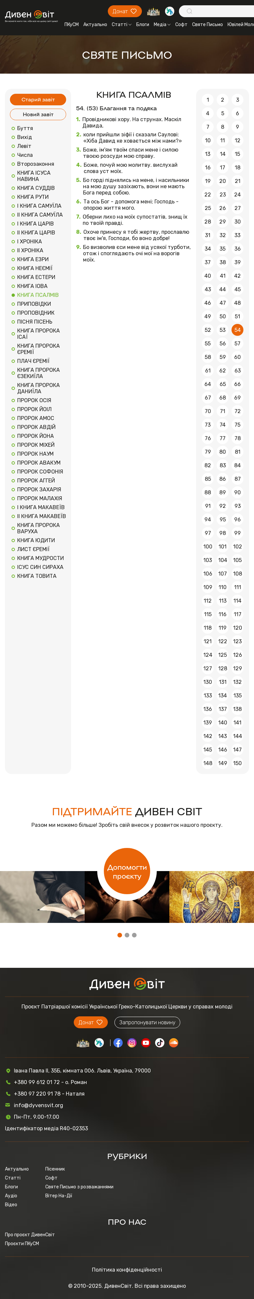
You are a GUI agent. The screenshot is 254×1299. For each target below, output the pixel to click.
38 (223, 262)
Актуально (95, 24)
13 (207, 154)
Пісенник (55, 1169)
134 (222, 695)
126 (237, 655)
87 (237, 479)
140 (222, 723)
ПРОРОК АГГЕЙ (36, 480)
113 (223, 601)
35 (223, 249)
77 (223, 438)
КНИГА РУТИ (33, 197)
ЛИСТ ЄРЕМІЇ (33, 549)
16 (208, 167)
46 (207, 303)
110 (223, 587)
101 (223, 547)
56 (223, 343)
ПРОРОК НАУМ (35, 454)
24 (237, 195)
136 (207, 709)
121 (208, 641)
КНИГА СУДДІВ (36, 188)
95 (223, 519)
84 (237, 465)
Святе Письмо (207, 24)
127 (207, 668)
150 (237, 763)
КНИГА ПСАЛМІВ (38, 295)
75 (237, 425)
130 (207, 682)
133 (208, 695)
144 (237, 736)
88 (207, 492)
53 (223, 330)
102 (237, 547)
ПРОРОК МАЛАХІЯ (39, 498)
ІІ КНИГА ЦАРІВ (36, 232)
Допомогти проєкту (127, 871)
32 (223, 235)
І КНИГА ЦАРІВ (35, 224)
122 (222, 641)
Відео (11, 1205)
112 (208, 601)
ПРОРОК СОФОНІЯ (40, 472)
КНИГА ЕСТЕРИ (36, 277)
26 (222, 208)
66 (237, 384)
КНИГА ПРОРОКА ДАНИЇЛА (38, 388)
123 (237, 641)
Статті (122, 24)
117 (237, 614)
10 (208, 140)
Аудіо (11, 1196)
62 (222, 371)
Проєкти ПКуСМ (22, 1243)
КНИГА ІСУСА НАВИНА (34, 176)
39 (237, 262)
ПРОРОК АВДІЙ (36, 427)
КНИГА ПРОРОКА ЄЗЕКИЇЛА (38, 373)
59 (223, 357)
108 (237, 574)
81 (237, 452)
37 (208, 262)
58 (208, 357)
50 (223, 316)
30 (237, 222)
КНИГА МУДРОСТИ (40, 558)
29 (222, 222)
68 (222, 398)
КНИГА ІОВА (32, 286)
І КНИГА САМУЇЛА (39, 206)
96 (237, 519)
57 (237, 343)
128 (222, 668)
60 (237, 357)
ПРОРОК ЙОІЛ (34, 409)
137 (223, 709)
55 (208, 343)
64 (207, 384)
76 (208, 438)
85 (208, 479)
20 (222, 181)
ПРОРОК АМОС (35, 418)
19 (208, 181)
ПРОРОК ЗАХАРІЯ (39, 489)
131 (223, 682)
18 (237, 167)
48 (237, 303)
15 (237, 154)
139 (207, 723)
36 (237, 249)
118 (208, 628)
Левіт (24, 146)
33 (237, 235)
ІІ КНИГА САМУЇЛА (40, 215)
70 (208, 411)
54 (237, 330)
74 (223, 425)
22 (207, 195)
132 (237, 682)
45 (237, 289)
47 (223, 303)
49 (207, 316)
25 (208, 208)
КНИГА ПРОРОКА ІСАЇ (38, 334)
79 (208, 452)
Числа (25, 155)
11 (222, 140)
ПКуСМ (71, 24)
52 (208, 330)
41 (223, 276)
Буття (25, 128)
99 (237, 533)
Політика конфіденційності (127, 1270)
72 (237, 411)
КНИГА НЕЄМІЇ (35, 268)
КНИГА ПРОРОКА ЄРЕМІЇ (38, 349)
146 (222, 750)
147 (237, 750)
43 (208, 289)
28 (207, 222)
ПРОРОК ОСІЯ (34, 400)
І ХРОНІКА (29, 241)
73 (208, 425)
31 (207, 235)
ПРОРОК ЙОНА (35, 436)
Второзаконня (35, 164)
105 (237, 560)
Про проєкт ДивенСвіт (30, 1235)
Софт (181, 24)
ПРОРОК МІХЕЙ (36, 445)
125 (222, 655)
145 (207, 750)
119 (223, 628)
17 (222, 167)
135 (237, 695)
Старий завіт (38, 99)
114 (237, 601)
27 (237, 208)
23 (223, 195)
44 (222, 289)
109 (207, 587)
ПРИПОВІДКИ (34, 304)
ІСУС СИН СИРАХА (40, 567)
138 (237, 709)
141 (237, 723)
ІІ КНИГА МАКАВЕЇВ (41, 516)
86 (222, 479)
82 (207, 465)
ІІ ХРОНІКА (30, 250)
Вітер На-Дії (58, 1196)
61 (208, 371)
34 (208, 249)
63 (237, 371)
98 (222, 533)
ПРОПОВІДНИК (36, 313)
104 (222, 560)
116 (223, 614)
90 (237, 492)
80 (222, 452)
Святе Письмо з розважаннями (79, 1187)
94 (207, 519)
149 (222, 763)
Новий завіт (38, 114)
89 (222, 492)
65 (223, 384)
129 (237, 668)
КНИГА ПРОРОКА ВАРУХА (38, 528)
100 (207, 547)
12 (237, 140)
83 (223, 465)
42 (237, 276)
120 (237, 628)
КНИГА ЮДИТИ (36, 540)
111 (237, 587)
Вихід (24, 137)
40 (207, 276)
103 (207, 560)
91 (208, 506)
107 (222, 574)
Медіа (162, 24)
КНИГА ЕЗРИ (33, 259)
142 (207, 736)
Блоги (142, 24)
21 (237, 181)
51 (237, 316)
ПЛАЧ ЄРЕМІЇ (33, 361)
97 (208, 533)
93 (237, 506)
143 (222, 736)
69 (237, 398)
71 (222, 411)
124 (207, 655)
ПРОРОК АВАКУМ (39, 463)
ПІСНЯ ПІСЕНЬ (34, 322)
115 (208, 614)
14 (223, 154)
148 (207, 763)
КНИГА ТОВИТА (37, 576)
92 (222, 506)
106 (207, 574)
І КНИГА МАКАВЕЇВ (41, 507)
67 (208, 398)
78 (237, 438)
